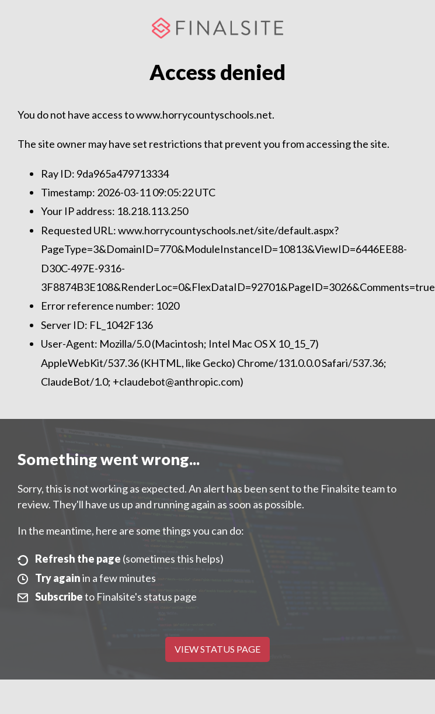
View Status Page (217, 648)
